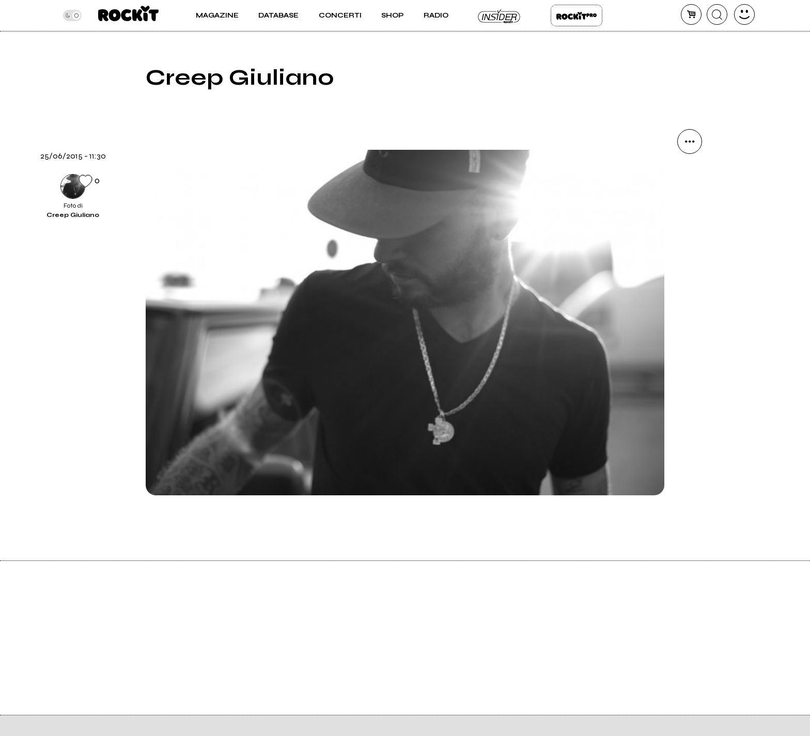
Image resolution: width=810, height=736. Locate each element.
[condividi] (689, 141)
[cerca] (717, 14)
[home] (128, 15)
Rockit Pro (576, 15)
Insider (499, 15)
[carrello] (691, 14)
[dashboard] (744, 14)
